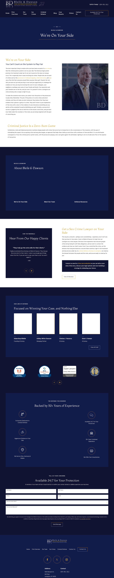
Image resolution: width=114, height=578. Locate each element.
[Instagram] (66, 534)
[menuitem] (8, 568)
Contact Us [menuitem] (78, 13)
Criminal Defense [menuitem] (43, 13)
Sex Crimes (52, 524)
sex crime (45, 69)
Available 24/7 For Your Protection (96, 13)
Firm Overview (36, 524)
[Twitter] (57, 534)
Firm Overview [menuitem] (15, 13)
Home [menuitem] (7, 13)
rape (47, 78)
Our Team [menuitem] (25, 13)
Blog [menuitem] (55, 13)
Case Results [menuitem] (61, 13)
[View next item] (60, 357)
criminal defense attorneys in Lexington (93, 225)
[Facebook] (47, 534)
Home (28, 524)
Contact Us (72, 524)
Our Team (44, 524)
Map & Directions (49, 553)
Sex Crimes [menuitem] (33, 13)
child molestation (39, 78)
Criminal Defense (62, 524)
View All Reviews (71, 251)
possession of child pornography (24, 78)
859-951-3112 (104, 4)
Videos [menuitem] (71, 13)
